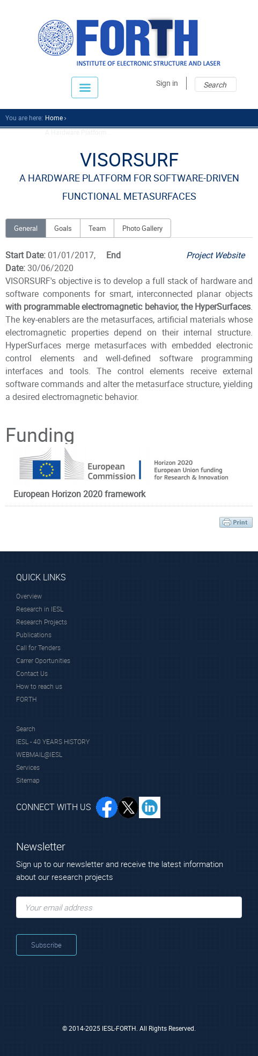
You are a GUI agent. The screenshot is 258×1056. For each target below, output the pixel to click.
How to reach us (39, 686)
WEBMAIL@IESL (39, 754)
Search (25, 728)
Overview (29, 596)
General (26, 228)
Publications (33, 634)
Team (97, 228)
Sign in (167, 83)
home (54, 117)
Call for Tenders (38, 647)
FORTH (26, 699)
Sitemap (28, 780)
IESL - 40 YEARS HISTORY (53, 741)
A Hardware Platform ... (79, 132)
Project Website (215, 255)
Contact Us (32, 673)
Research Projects (41, 621)
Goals (63, 228)
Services (28, 767)
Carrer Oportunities (43, 660)
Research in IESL (39, 609)
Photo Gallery (142, 228)
